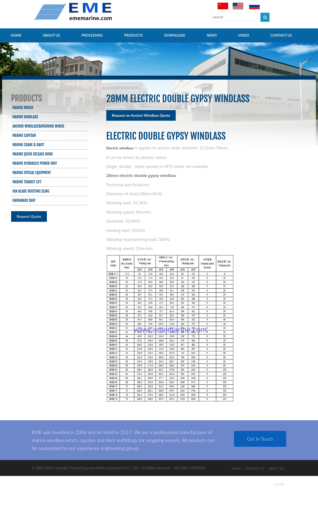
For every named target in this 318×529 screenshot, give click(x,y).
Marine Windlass (25, 117)
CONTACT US (281, 35)
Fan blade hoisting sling (30, 191)
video (243, 35)
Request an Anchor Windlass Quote (141, 115)
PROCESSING (92, 35)
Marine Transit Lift (27, 182)
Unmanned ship (24, 200)
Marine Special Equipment (31, 172)
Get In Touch (260, 439)
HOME (16, 35)
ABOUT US (51, 35)
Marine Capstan (24, 135)
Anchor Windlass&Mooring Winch (38, 126)
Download (174, 35)
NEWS (212, 35)
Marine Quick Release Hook (32, 154)
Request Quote (29, 216)
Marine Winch (22, 107)
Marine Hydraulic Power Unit (34, 163)
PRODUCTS (133, 35)
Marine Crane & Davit (28, 144)
